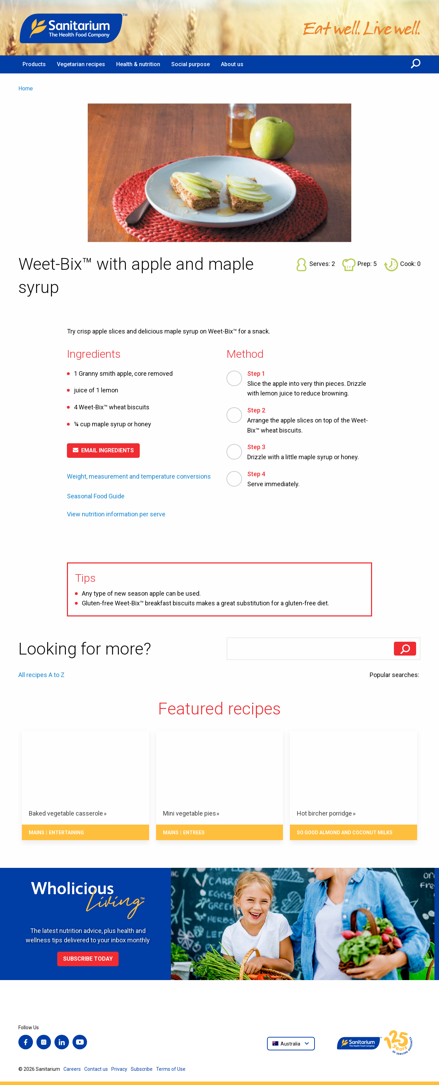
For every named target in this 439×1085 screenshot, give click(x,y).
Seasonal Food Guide (95, 496)
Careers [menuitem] (72, 1069)
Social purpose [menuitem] (190, 64)
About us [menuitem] (232, 64)
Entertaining (66, 832)
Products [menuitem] (34, 64)
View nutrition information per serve (116, 514)
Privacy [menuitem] (119, 1069)
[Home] (73, 27)
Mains (36, 832)
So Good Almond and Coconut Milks (345, 832)
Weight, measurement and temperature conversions (139, 476)
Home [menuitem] (25, 88)
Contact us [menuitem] (96, 1069)
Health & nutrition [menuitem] (138, 64)
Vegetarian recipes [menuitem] (81, 64)
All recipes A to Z (41, 674)
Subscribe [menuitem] (142, 1069)
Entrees (194, 832)
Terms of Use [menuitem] (171, 1069)
